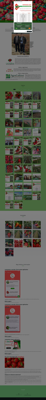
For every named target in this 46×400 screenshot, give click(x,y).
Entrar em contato (29, 31)
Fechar (25, 31)
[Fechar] (31, 2)
